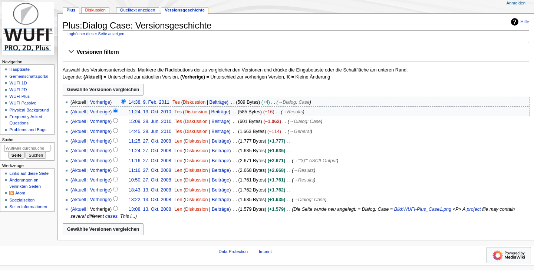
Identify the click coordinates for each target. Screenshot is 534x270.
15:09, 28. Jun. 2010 (150, 121)
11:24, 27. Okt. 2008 (150, 150)
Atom (20, 193)
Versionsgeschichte (185, 10)
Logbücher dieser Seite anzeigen (95, 33)
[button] (295, 52)
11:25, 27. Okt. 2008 (150, 141)
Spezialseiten (21, 200)
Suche (7, 139)
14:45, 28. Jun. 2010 (150, 131)
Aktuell (79, 111)
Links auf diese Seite (29, 173)
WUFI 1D (18, 83)
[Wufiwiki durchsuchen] (27, 148)
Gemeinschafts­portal (28, 76)
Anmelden (516, 3)
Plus (70, 10)
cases (111, 216)
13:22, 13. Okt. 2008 (150, 199)
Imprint (265, 251)
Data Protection (233, 251)
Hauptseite (19, 69)
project (474, 209)
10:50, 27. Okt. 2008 (150, 180)
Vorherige (100, 102)
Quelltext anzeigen (137, 10)
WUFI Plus (19, 96)
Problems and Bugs (27, 129)
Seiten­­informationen (28, 206)
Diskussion (194, 102)
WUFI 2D (18, 89)
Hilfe (519, 22)
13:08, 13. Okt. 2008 (150, 209)
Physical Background (29, 110)
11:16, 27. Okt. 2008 (150, 160)
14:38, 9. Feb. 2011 (149, 102)
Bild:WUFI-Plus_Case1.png (422, 209)
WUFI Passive (22, 103)
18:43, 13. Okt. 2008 (150, 190)
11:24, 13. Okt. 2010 (150, 111)
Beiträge (218, 102)
